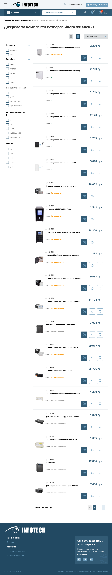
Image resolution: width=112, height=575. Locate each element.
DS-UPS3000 (50, 463)
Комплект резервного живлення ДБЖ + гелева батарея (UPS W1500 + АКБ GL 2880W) (62, 347)
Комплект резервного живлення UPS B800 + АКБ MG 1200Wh (63, 301)
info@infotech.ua (17, 555)
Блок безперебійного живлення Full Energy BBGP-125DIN (63, 393)
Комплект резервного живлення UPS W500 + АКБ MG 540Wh (63, 278)
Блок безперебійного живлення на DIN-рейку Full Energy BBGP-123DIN (62, 440)
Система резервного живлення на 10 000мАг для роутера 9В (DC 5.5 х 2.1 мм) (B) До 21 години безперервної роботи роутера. (63, 94)
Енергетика (25, 20)
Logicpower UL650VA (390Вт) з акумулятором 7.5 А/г (57, 209)
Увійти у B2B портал (98, 5)
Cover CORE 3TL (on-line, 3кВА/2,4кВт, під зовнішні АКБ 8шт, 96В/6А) (62, 232)
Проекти (10, 542)
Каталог (15, 20)
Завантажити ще (43, 507)
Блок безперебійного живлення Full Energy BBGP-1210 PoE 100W (63, 71)
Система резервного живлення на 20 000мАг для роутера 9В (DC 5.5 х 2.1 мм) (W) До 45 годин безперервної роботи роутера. (63, 117)
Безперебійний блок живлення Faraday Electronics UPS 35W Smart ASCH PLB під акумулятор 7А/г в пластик (62, 255)
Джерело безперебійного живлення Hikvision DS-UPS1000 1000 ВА (60, 324)
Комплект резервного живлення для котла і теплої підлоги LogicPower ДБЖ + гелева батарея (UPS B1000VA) (62, 186)
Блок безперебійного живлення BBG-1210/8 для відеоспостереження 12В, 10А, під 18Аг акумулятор (63, 47)
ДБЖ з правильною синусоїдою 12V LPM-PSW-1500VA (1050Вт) (62, 486)
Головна (7, 20)
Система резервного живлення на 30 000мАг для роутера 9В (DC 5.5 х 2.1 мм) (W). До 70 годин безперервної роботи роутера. (62, 163)
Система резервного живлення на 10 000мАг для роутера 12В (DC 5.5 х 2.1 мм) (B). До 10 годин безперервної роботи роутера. (62, 140)
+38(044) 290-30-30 (73, 4)
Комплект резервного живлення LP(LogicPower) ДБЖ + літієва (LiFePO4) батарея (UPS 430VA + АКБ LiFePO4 (61, 370)
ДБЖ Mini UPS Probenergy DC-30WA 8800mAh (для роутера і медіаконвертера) (63, 417)
